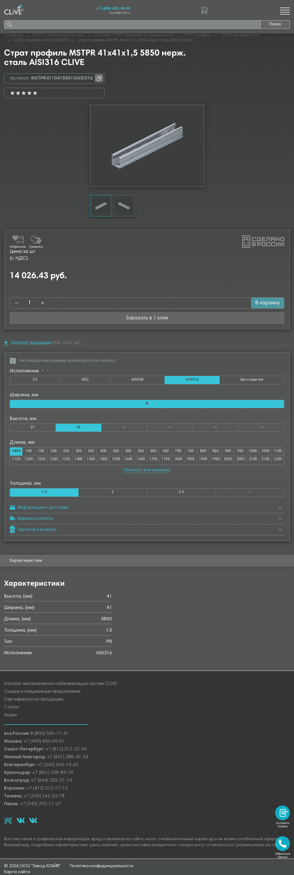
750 (198, 454)
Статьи (11, 710)
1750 (195, 462)
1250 (58, 462)
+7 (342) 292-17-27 (40, 807)
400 (108, 454)
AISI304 (145, 381)
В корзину (264, 303)
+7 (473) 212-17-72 (47, 791)
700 (185, 454)
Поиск (275, 24)
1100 (16, 462)
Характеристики (25, 563)
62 (180, 428)
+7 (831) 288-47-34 (67, 760)
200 (57, 454)
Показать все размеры (147, 472)
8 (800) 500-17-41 (49, 737)
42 (134, 428)
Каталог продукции (27, 343)
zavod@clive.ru (120, 13)
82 (225, 428)
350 (95, 454)
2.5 (181, 495)
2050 (277, 462)
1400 (99, 462)
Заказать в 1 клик (147, 318)
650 (172, 454)
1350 (85, 462)
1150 (30, 462)
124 (271, 428)
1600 (153, 462)
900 (237, 454)
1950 (249, 462)
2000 (263, 462)
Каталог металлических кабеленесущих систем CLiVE (60, 687)
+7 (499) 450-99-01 (113, 9)
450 (121, 454)
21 (32, 429)
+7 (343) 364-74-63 (57, 768)
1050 (277, 454)
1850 (222, 462)
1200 (44, 462)
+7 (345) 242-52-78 (44, 799)
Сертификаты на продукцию (34, 702)
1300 (71, 462)
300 (82, 454)
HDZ (93, 381)
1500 (126, 462)
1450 (112, 462)
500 (134, 454)
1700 (181, 462)
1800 (208, 462)
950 (249, 454)
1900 (236, 462)
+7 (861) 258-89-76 (52, 776)
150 (44, 454)
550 (146, 454)
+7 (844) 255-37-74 (51, 783)
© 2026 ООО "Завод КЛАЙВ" (32, 872)
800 (211, 454)
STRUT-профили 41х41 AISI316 (41, 40)
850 (224, 454)
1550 (140, 462)
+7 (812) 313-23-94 (66, 752)
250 (70, 454)
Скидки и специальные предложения (42, 695)
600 (159, 454)
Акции (10, 718)
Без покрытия (251, 380)
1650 (167, 462)
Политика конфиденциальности (101, 872)
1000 (263, 454)
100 (31, 454)
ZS (45, 381)
